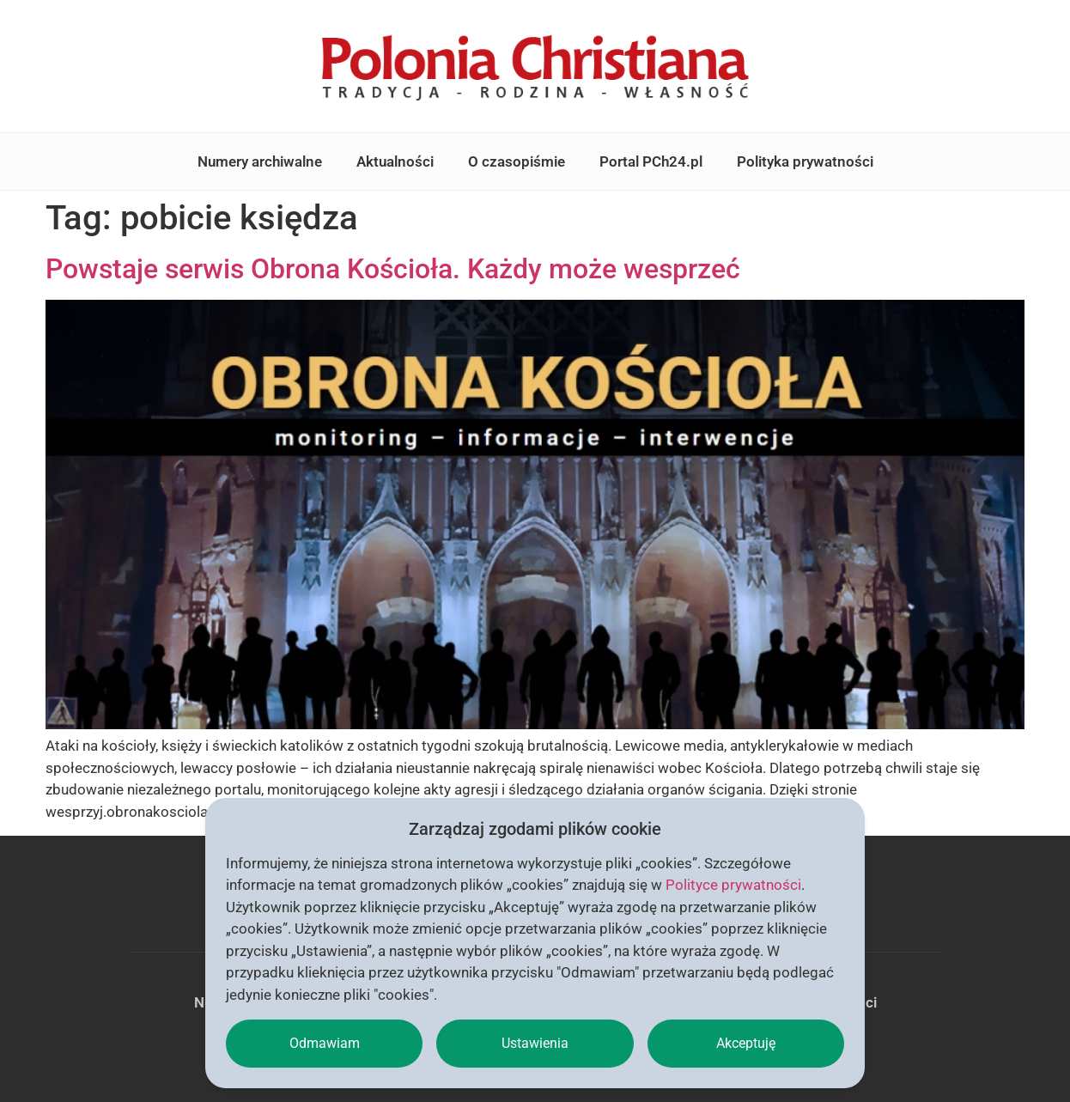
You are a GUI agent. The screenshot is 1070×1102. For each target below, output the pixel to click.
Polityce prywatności (733, 884)
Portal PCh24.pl (650, 161)
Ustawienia (535, 1043)
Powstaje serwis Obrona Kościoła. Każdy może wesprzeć (393, 269)
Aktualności (395, 161)
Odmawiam (324, 1043)
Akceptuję (745, 1043)
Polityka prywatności (805, 161)
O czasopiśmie (516, 161)
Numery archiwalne (260, 161)
